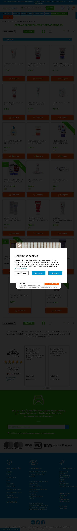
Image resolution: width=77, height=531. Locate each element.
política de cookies (21, 268)
